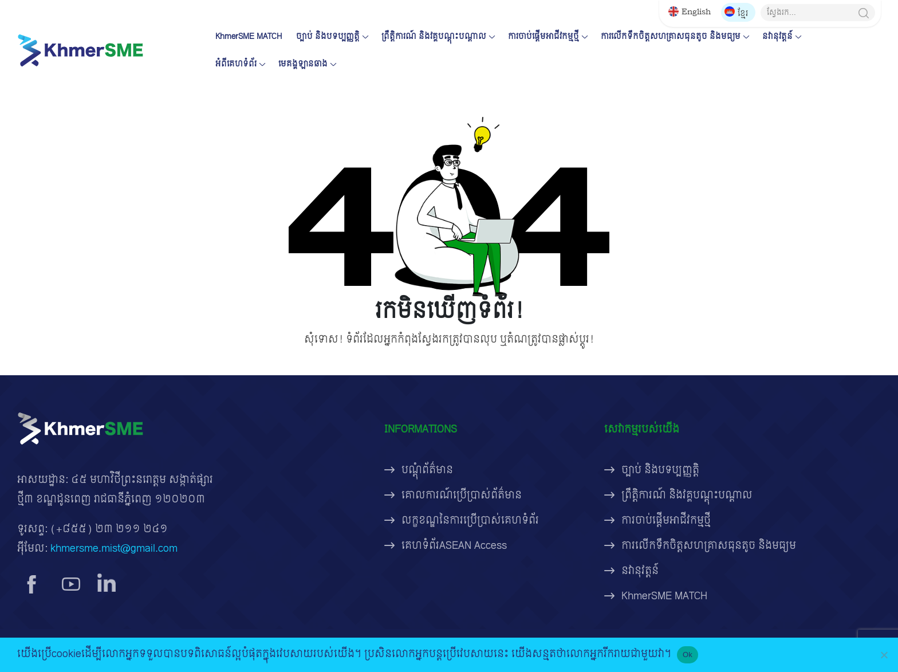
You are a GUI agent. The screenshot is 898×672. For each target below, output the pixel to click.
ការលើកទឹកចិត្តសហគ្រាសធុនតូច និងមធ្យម (671, 36)
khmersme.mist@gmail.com (114, 548)
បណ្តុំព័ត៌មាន (427, 470)
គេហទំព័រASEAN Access (454, 545)
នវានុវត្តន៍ (777, 36)
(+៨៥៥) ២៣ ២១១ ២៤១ (109, 529)
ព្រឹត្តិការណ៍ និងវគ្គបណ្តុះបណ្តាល (433, 36)
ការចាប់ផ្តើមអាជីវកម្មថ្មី (543, 36)
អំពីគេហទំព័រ (236, 64)
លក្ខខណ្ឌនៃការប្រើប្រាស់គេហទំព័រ (470, 520)
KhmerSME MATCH (248, 36)
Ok (687, 654)
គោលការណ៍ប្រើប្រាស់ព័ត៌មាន (461, 495)
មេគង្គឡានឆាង (303, 64)
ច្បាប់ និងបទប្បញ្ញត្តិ (328, 36)
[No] (883, 655)
